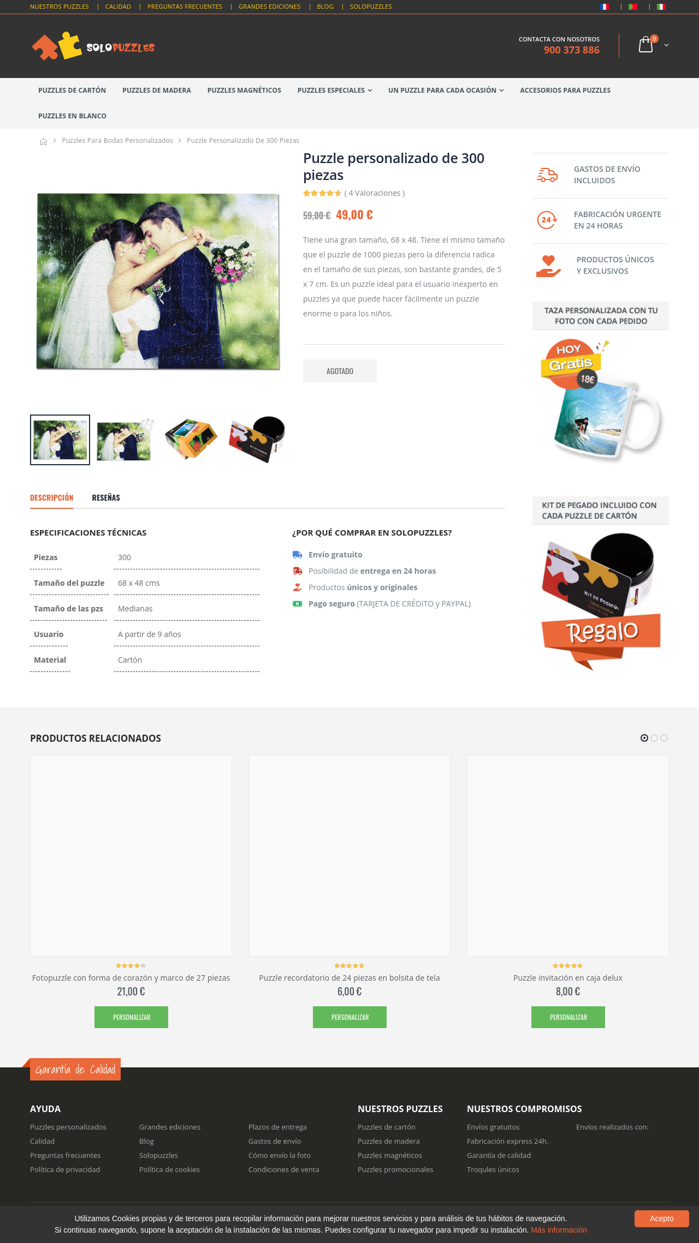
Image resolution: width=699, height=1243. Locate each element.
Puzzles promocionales (395, 1169)
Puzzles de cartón (72, 90)
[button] (653, 45)
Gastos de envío (274, 1141)
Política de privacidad (65, 1169)
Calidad (118, 6)
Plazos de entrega (277, 1127)
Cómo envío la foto (279, 1155)
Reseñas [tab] (106, 497)
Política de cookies (169, 1169)
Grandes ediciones (169, 1127)
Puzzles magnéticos (244, 90)
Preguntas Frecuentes (184, 6)
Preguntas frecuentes (65, 1155)
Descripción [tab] (51, 497)
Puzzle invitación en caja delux (568, 977)
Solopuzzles (371, 6)
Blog (325, 6)
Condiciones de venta (283, 1169)
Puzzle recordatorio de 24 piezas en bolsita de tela (349, 977)
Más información (559, 1230)
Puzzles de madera (156, 90)
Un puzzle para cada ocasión (442, 90)
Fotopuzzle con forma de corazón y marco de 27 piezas (131, 977)
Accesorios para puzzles (565, 90)
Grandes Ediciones (269, 6)
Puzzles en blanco (72, 116)
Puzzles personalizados (68, 1127)
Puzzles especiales (331, 90)
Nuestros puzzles (59, 6)
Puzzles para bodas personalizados (117, 140)
